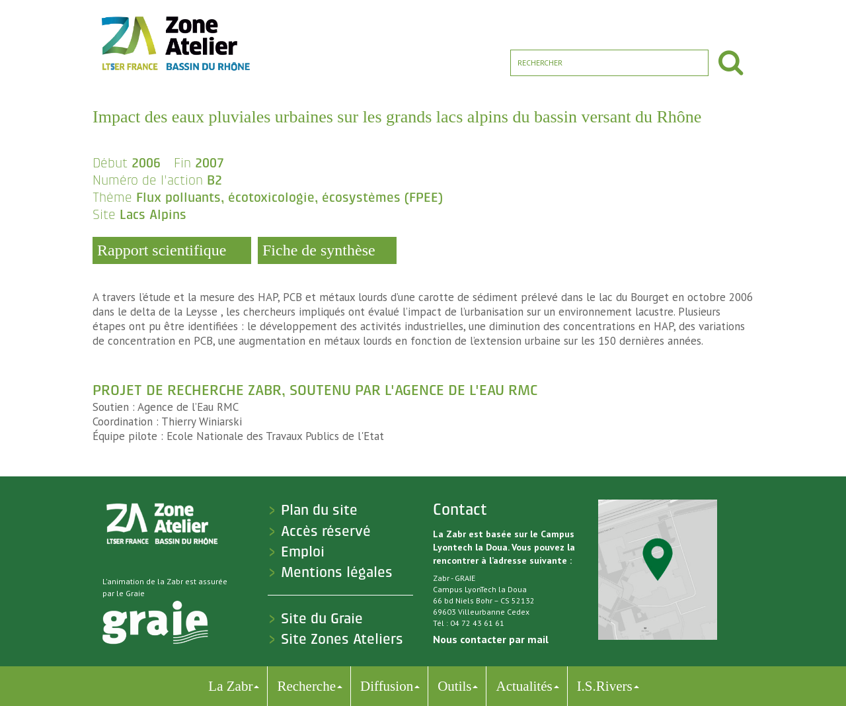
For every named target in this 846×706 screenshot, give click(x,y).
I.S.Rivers (605, 686)
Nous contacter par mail (491, 639)
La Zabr (230, 686)
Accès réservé (326, 531)
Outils (454, 686)
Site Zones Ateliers (342, 639)
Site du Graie (322, 618)
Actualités (524, 686)
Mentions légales (337, 572)
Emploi (303, 551)
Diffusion (386, 686)
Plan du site (319, 510)
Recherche (306, 686)
